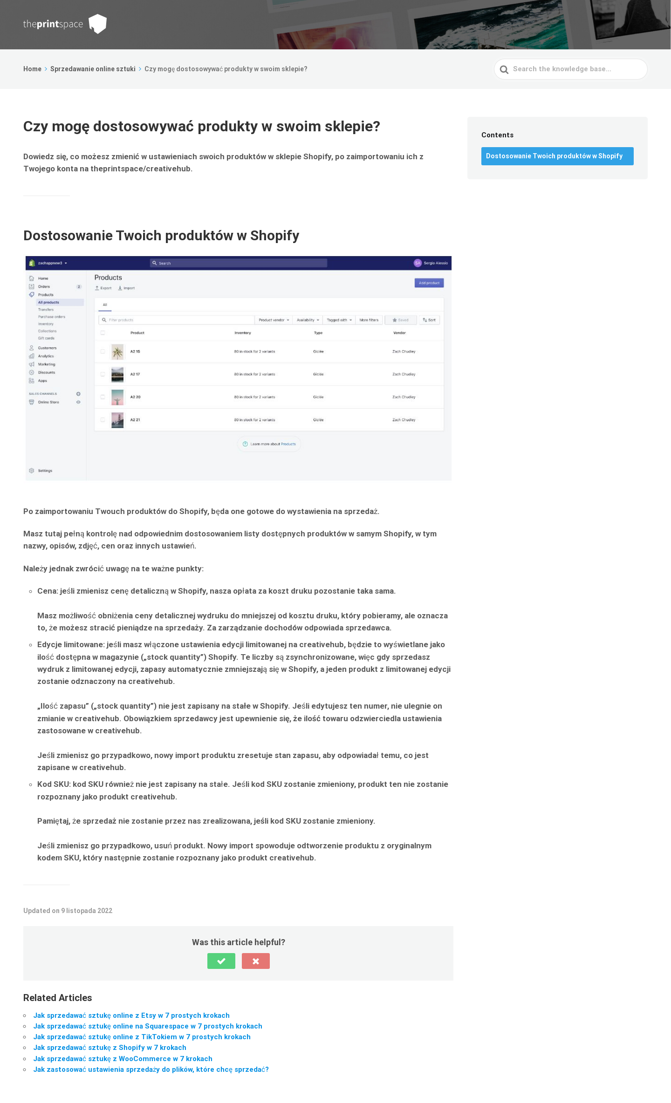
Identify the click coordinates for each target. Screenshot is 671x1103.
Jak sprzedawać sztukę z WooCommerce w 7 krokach (122, 1059)
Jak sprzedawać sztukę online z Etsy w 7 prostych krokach (131, 1015)
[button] (221, 961)
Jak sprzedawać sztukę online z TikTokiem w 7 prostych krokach (142, 1037)
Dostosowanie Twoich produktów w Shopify (554, 156)
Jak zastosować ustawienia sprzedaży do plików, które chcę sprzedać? (151, 1069)
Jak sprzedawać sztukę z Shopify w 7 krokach (109, 1047)
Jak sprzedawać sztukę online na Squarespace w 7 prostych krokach (147, 1026)
